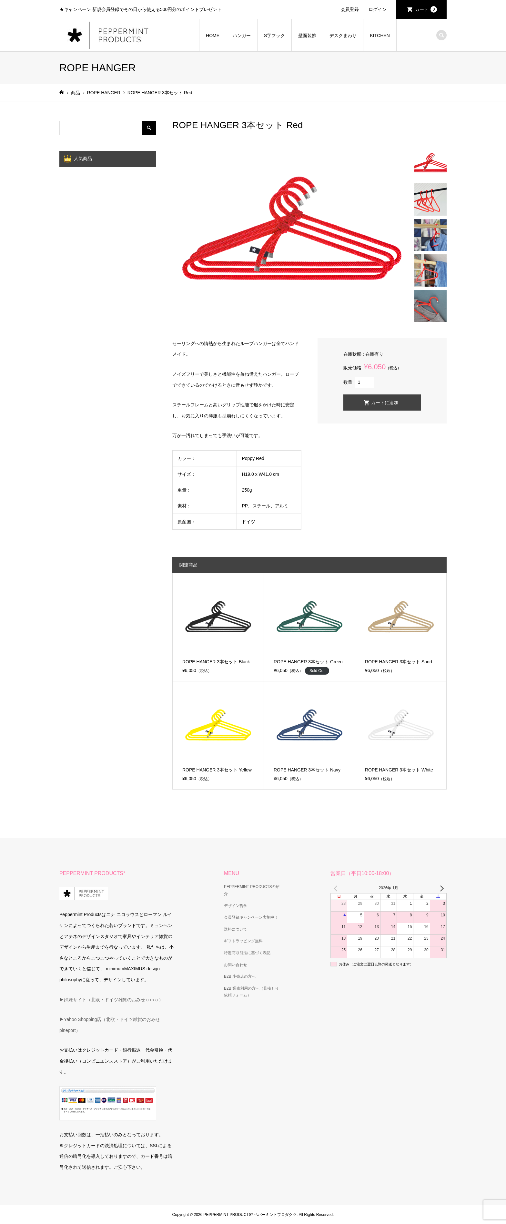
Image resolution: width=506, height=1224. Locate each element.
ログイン (378, 9)
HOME (212, 35)
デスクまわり (343, 35)
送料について (235, 929)
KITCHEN (380, 35)
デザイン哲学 (235, 905)
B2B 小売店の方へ (240, 976)
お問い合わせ (235, 965)
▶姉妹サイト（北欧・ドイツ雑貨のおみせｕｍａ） (111, 999)
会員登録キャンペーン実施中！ (251, 917)
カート (426, 9)
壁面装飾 (307, 35)
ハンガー (242, 35)
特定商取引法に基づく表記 (247, 953)
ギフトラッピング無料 (243, 941)
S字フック (274, 35)
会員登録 (350, 9)
